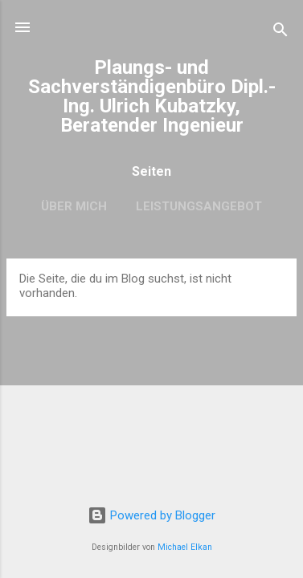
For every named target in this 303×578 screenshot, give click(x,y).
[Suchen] (280, 32)
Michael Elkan (185, 547)
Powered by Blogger (151, 515)
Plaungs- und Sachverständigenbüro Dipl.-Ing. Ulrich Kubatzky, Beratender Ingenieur (152, 96)
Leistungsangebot (199, 206)
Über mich (74, 206)
